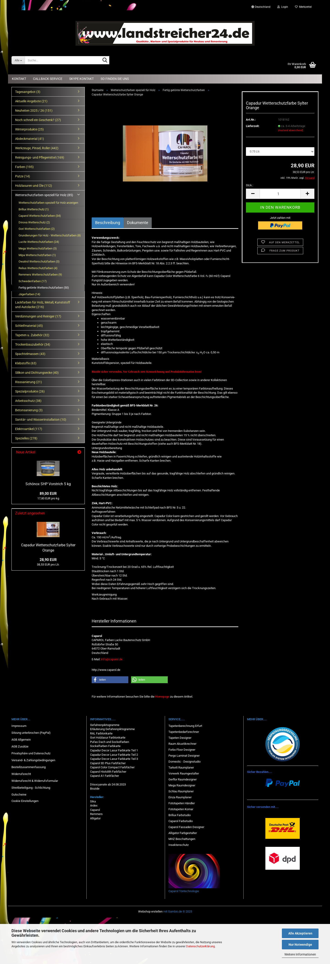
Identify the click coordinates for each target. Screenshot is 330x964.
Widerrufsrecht (21, 774)
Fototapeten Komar (180, 809)
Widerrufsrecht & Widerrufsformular (34, 781)
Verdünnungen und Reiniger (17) (38, 316)
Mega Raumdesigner (181, 785)
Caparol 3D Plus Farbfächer (108, 763)
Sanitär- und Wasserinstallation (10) (40, 419)
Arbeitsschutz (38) (28, 401)
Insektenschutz (178, 845)
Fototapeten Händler (181, 803)
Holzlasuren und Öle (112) (33, 185)
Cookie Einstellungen (24, 801)
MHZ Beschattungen (181, 839)
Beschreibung (107, 222)
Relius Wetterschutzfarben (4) (38, 268)
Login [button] (282, 6)
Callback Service (47, 79)
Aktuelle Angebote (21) (31, 101)
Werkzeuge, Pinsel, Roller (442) (36, 148)
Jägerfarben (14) (29, 294)
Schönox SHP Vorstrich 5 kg (48, 484)
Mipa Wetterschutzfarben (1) (37, 255)
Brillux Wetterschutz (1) (34, 209)
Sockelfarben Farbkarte (105, 746)
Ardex (93, 805)
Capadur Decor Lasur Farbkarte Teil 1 (114, 750)
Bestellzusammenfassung (28, 767)
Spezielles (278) (26, 438)
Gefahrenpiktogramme (104, 725)
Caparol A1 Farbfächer (104, 775)
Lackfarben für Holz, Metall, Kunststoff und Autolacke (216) (42, 305)
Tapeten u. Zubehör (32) (32, 335)
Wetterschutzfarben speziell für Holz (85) (44, 195)
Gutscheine (18, 794)
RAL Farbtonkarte (101, 733)
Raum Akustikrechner (182, 743)
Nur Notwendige (300, 944)
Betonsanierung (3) (29, 410)
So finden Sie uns (115, 79)
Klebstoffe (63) (25, 363)
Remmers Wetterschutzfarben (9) (40, 274)
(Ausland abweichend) (290, 130)
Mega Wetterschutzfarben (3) (38, 248)
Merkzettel (303, 6)
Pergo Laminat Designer (184, 755)
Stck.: (249, 185)
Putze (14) (22, 176)
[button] (261, 6)
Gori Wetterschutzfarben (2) (37, 228)
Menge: (251, 142)
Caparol (95, 810)
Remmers (96, 814)
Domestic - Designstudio (184, 761)
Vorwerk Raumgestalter (183, 773)
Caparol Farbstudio (180, 821)
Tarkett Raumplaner (181, 767)
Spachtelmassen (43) (30, 354)
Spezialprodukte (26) (30, 391)
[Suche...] (18, 60)
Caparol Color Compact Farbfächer (112, 767)
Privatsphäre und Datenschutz (30, 753)
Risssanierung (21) (28, 382)
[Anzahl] (280, 194)
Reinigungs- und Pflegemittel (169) (39, 157)
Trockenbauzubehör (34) (32, 344)
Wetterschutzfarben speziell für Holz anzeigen (48, 202)
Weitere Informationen (300, 954)
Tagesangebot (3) (27, 92)
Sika (93, 801)
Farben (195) (24, 167)
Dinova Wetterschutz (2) (34, 222)
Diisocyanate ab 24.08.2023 (108, 784)
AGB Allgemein (21, 739)
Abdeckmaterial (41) (29, 139)
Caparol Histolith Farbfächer (108, 771)
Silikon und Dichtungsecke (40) (37, 372)
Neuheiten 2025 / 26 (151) (33, 110)
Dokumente (137, 222)
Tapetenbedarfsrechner (183, 732)
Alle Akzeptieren (300, 933)
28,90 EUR (48, 560)
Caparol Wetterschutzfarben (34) (40, 215)
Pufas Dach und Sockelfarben (109, 742)
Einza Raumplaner (180, 797)
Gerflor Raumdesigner (182, 779)
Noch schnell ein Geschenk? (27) (38, 120)
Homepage (162, 696)
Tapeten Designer (179, 737)
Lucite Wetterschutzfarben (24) (39, 242)
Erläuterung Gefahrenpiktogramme (112, 729)
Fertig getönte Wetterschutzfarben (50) (44, 287)
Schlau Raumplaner (181, 791)
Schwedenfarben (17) (33, 281)
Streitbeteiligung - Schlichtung (30, 787)
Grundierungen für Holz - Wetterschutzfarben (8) (50, 235)
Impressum (18, 726)
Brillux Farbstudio (179, 815)
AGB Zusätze (19, 746)
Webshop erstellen (150, 911)
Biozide (94, 788)
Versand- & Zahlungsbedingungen (33, 760)
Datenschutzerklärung (200, 946)
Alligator (95, 818)
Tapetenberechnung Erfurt (185, 726)
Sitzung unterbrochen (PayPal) (31, 732)
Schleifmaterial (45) (29, 326)
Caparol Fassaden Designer (186, 827)
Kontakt (19, 79)
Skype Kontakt (81, 79)
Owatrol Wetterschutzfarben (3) (39, 261)
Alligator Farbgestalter (182, 833)
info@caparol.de (111, 659)
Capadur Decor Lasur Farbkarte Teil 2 (114, 754)
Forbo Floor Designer (181, 749)
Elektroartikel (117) (28, 429)
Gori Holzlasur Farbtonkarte (107, 737)
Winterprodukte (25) (29, 129)
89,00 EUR (48, 493)
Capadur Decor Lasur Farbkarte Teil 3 (114, 759)
